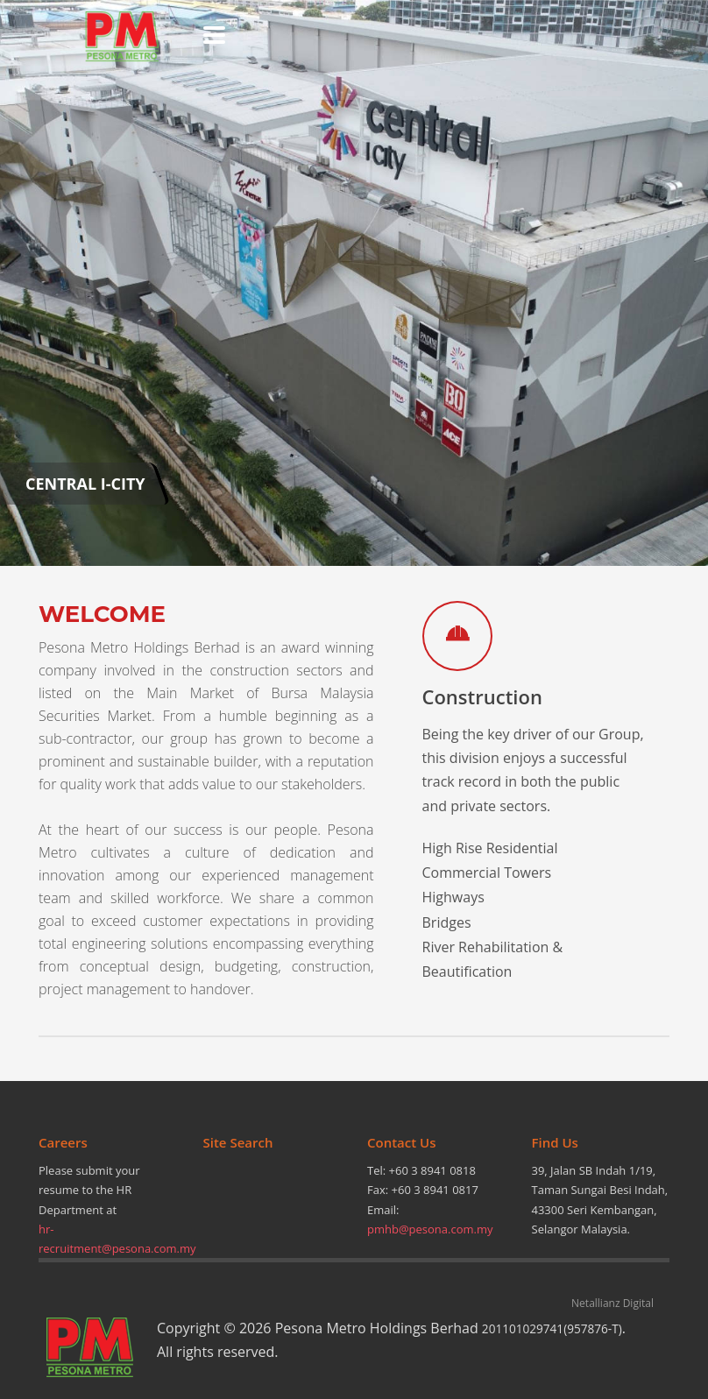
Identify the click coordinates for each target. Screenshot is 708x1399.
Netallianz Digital (612, 1303)
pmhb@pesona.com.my (430, 1229)
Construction (482, 696)
